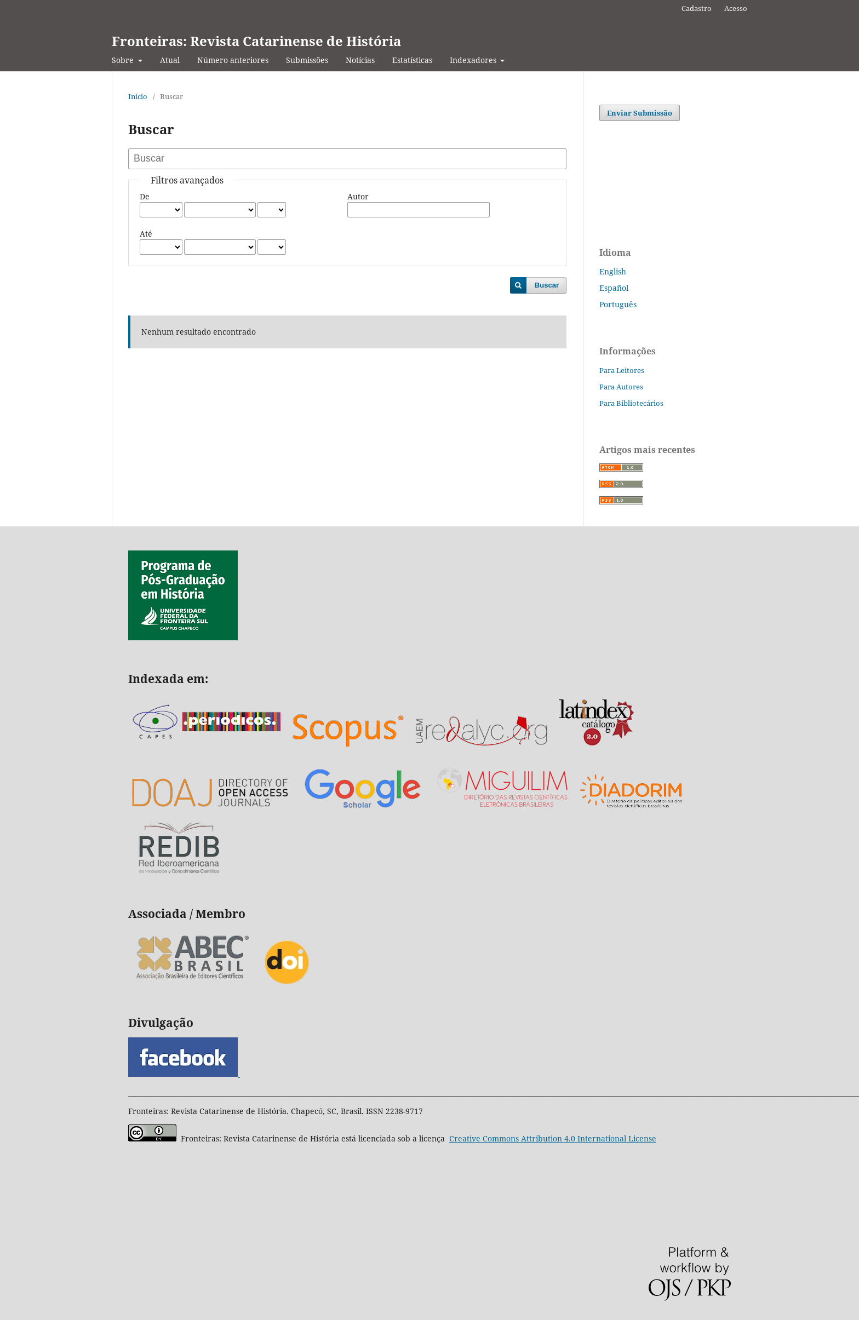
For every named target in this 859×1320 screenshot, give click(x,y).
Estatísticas (412, 60)
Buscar (547, 285)
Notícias (360, 60)
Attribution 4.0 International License (552, 1138)
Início (137, 96)
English (612, 271)
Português (618, 304)
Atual (170, 60)
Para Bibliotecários (631, 403)
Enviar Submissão (639, 113)
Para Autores (621, 387)
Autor (358, 196)
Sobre (124, 60)
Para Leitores (621, 370)
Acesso (735, 8)
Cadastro (697, 8)
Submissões (307, 60)
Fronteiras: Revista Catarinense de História (256, 41)
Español (613, 288)
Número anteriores (232, 60)
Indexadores (474, 60)
